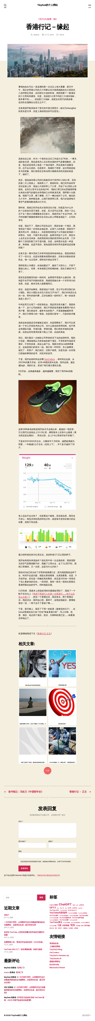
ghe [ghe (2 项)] (77, 905)
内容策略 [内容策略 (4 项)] (65, 925)
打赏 (47, 770)
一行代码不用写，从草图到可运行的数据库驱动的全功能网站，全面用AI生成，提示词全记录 (24, 980)
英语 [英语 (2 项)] (56, 928)
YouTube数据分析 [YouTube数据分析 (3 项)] (65, 917)
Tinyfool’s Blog (56, 949)
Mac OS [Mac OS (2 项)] (62, 908)
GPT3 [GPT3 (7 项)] (53, 907)
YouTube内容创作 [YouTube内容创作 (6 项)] (58, 912)
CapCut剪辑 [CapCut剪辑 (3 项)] (54, 905)
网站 (20, 851)
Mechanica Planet (57, 967)
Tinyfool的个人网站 (47, 5)
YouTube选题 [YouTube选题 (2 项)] (53, 925)
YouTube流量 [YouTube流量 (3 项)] (63, 920)
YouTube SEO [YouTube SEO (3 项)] (54, 910)
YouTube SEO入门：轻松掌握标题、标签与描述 (23, 949)
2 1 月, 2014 (49, 35)
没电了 (6, 915)
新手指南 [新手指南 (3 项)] (87, 925)
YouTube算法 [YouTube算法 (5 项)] (56, 922)
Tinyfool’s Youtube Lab (59, 955)
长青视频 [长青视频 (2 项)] (76, 928)
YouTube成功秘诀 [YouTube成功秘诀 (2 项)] (73, 915)
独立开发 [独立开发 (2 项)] (52, 928)
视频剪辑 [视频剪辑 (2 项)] (65, 928)
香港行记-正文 (44, 633)
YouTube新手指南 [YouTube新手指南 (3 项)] (78, 917)
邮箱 (51, 841)
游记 (55, 19)
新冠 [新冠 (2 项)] (82, 925)
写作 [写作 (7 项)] (72, 925)
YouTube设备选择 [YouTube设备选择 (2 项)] (75, 922)
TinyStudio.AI (55, 958)
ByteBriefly (54, 964)
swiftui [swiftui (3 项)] (74, 908)
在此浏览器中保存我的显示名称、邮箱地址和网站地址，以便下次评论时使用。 (46, 861)
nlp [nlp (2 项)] (66, 908)
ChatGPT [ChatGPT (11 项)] (65, 904)
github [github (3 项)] (81, 905)
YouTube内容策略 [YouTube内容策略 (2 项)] (72, 913)
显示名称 (22, 841)
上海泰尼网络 (55, 946)
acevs (6, 972)
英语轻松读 (54, 943)
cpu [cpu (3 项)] (74, 905)
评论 (20, 821)
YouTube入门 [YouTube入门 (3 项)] (72, 910)
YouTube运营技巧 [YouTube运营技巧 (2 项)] (85, 922)
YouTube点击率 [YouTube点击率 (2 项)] (73, 920)
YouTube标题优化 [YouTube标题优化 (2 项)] (54, 920)
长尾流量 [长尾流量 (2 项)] (70, 928)
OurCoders (49, 359)
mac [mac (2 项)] (58, 908)
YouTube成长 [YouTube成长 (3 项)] (83, 915)
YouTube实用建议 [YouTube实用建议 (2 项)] (63, 915)
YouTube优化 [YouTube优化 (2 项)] (63, 910)
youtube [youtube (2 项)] (80, 908)
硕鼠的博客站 (55, 961)
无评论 (61, 35)
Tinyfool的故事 (44, 19)
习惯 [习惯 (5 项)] (59, 925)
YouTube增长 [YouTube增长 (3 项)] (54, 915)
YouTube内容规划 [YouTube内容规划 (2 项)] (82, 913)
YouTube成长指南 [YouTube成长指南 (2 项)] (54, 917)
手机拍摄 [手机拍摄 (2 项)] (78, 925)
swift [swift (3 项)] (69, 908)
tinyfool (36, 35)
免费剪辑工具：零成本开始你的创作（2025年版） (24, 942)
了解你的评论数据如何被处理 (48, 875)
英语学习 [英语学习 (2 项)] (60, 928)
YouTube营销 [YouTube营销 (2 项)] (66, 922)
